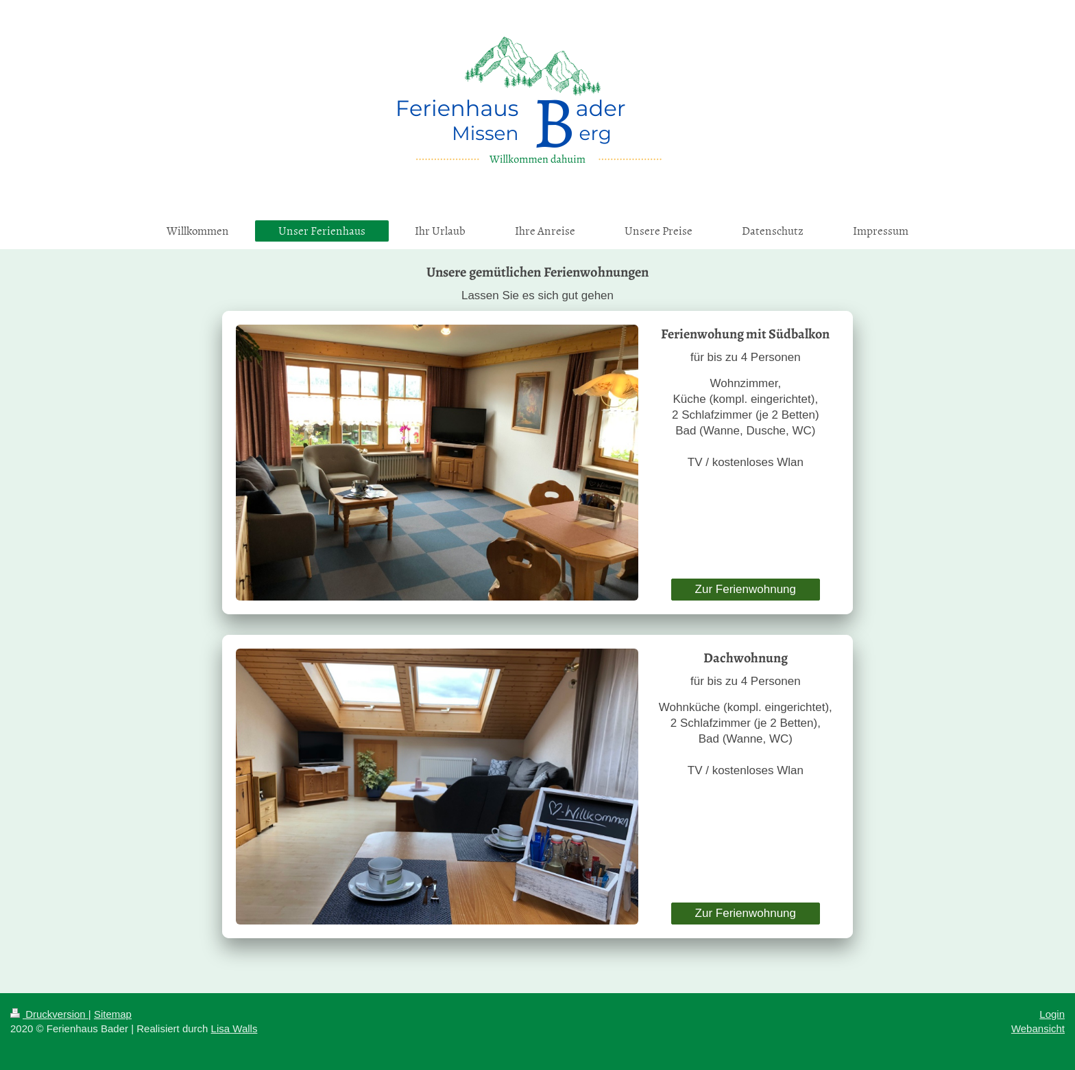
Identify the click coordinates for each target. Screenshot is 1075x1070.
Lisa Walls (234, 1028)
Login (1052, 1014)
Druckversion (49, 1014)
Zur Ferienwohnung (745, 589)
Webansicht (1038, 1028)
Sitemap (113, 1014)
